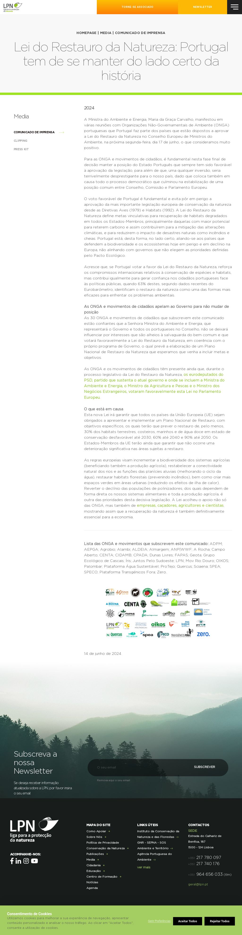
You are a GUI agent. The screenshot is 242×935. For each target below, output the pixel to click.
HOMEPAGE (86, 33)
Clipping (25, 140)
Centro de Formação (101, 876)
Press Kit (26, 149)
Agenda (92, 887)
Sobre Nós (94, 836)
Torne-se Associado (137, 7)
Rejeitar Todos (188, 921)
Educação (93, 870)
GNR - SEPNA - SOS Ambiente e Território (153, 845)
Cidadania (93, 864)
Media (106, 33)
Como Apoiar (96, 830)
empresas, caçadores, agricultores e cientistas (180, 505)
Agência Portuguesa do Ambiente (154, 856)
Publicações (95, 853)
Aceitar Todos (220, 921)
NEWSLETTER (202, 7)
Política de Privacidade (102, 842)
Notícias (92, 881)
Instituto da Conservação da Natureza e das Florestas (158, 833)
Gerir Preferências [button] (159, 921)
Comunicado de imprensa (140, 33)
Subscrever (201, 766)
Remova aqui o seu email (113, 779)
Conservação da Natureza (105, 847)
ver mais (143, 866)
